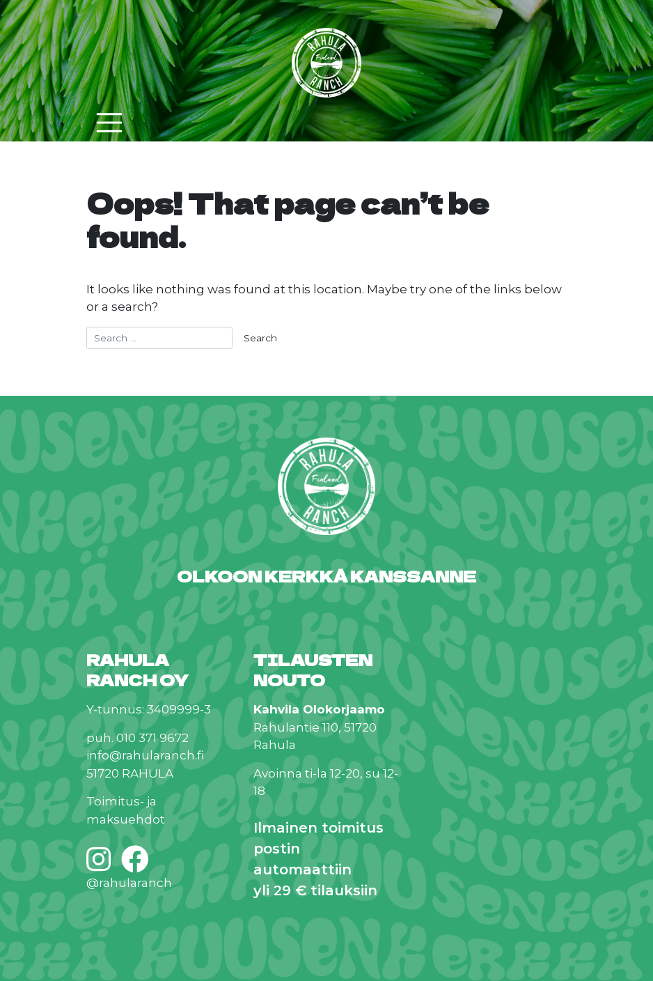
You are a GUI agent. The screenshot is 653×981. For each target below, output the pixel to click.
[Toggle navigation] (109, 123)
